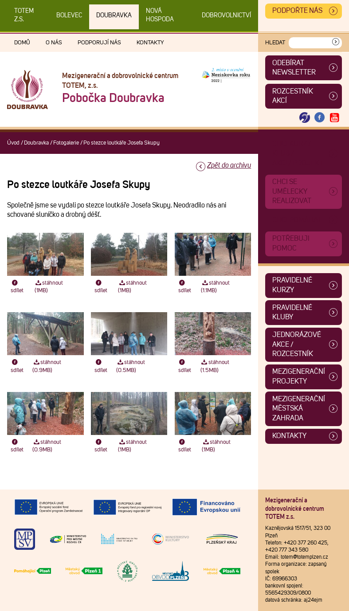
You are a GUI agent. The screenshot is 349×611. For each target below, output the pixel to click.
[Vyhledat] (335, 42)
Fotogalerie (66, 143)
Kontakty (150, 43)
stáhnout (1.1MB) (215, 287)
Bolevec (69, 15)
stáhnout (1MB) (49, 287)
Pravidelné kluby (292, 312)
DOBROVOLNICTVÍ (226, 15)
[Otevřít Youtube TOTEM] (334, 117)
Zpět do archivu (229, 165)
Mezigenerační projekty (298, 376)
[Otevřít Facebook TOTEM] (319, 117)
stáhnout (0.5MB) (130, 366)
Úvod (13, 143)
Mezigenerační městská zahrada (298, 409)
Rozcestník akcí (292, 96)
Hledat (275, 43)
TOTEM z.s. (24, 15)
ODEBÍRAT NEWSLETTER (294, 67)
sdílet (17, 287)
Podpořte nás (297, 10)
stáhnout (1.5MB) (214, 366)
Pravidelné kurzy (292, 285)
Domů (22, 43)
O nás (54, 43)
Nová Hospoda (160, 15)
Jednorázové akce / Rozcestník (296, 344)
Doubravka (114, 15)
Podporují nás (99, 43)
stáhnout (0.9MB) (46, 366)
